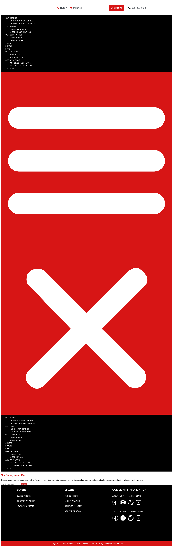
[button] (86, 243)
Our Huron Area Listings (21, 21)
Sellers (8, 43)
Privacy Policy (97, 544)
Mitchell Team (16, 57)
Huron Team (15, 54)
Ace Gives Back (12, 60)
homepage (63, 480)
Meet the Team (12, 51)
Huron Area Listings (19, 29)
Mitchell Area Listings (20, 32)
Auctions (9, 68)
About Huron (16, 37)
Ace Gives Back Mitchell (21, 65)
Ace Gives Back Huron (20, 63)
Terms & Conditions (114, 544)
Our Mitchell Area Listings (22, 23)
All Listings (10, 26)
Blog (7, 49)
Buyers (8, 46)
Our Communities (13, 35)
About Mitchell (17, 40)
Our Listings (11, 18)
